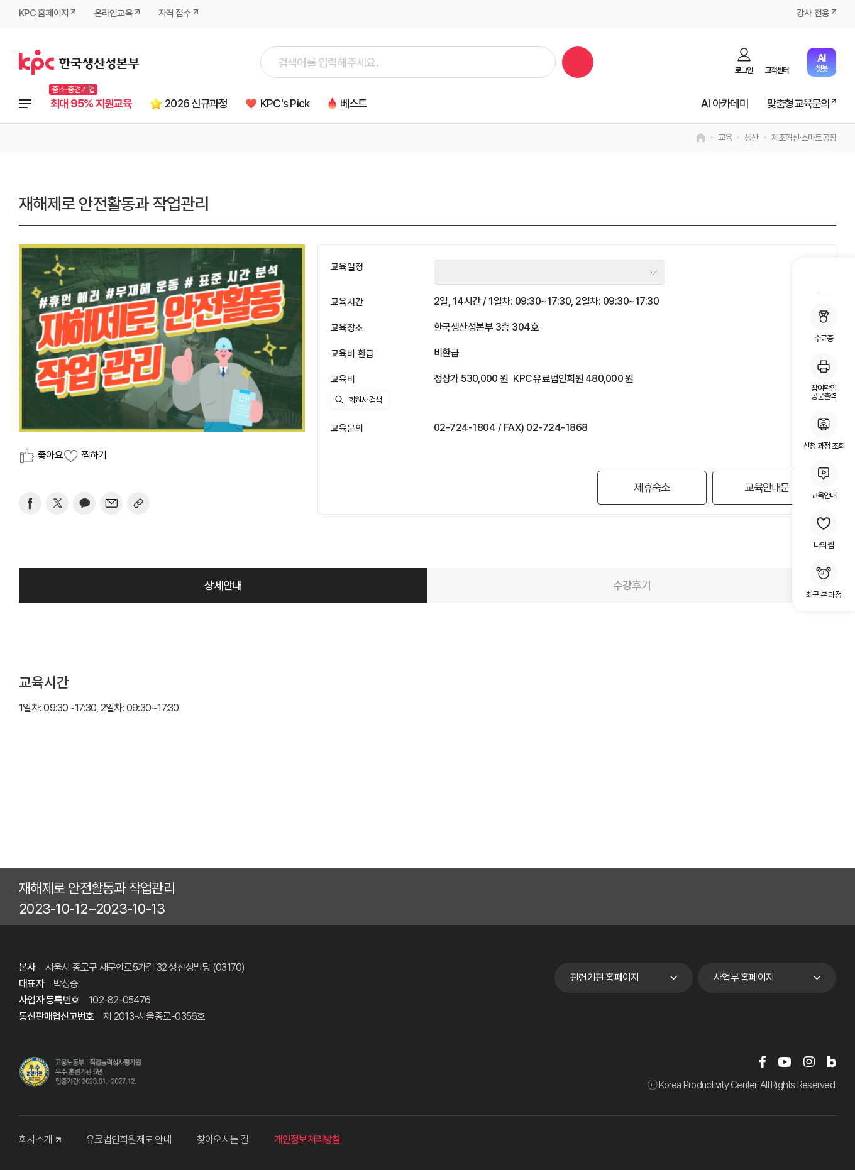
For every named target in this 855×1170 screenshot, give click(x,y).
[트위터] (57, 503)
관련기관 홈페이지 (604, 977)
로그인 (744, 70)
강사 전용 (813, 13)
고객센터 (776, 70)
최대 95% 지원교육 (94, 104)
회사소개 (40, 1140)
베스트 (372, 104)
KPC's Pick (300, 104)
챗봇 (821, 62)
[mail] (111, 503)
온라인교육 (113, 13)
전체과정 (25, 104)
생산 (751, 138)
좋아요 (50, 455)
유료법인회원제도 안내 (129, 1140)
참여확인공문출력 (823, 376)
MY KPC (823, 277)
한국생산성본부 (79, 62)
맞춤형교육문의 (795, 104)
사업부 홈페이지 (744, 977)
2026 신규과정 (206, 104)
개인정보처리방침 (307, 1140)
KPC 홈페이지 (44, 13)
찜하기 (94, 455)
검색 (577, 62)
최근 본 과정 (823, 579)
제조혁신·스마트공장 (804, 138)
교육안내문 (766, 487)
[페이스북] (30, 503)
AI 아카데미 (718, 104)
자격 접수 (174, 13)
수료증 (823, 322)
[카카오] (84, 503)
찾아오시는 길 (223, 1140)
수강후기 (632, 585)
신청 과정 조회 (823, 430)
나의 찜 (823, 529)
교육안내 (823, 480)
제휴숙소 (650, 487)
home (700, 138)
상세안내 (223, 585)
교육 (725, 138)
